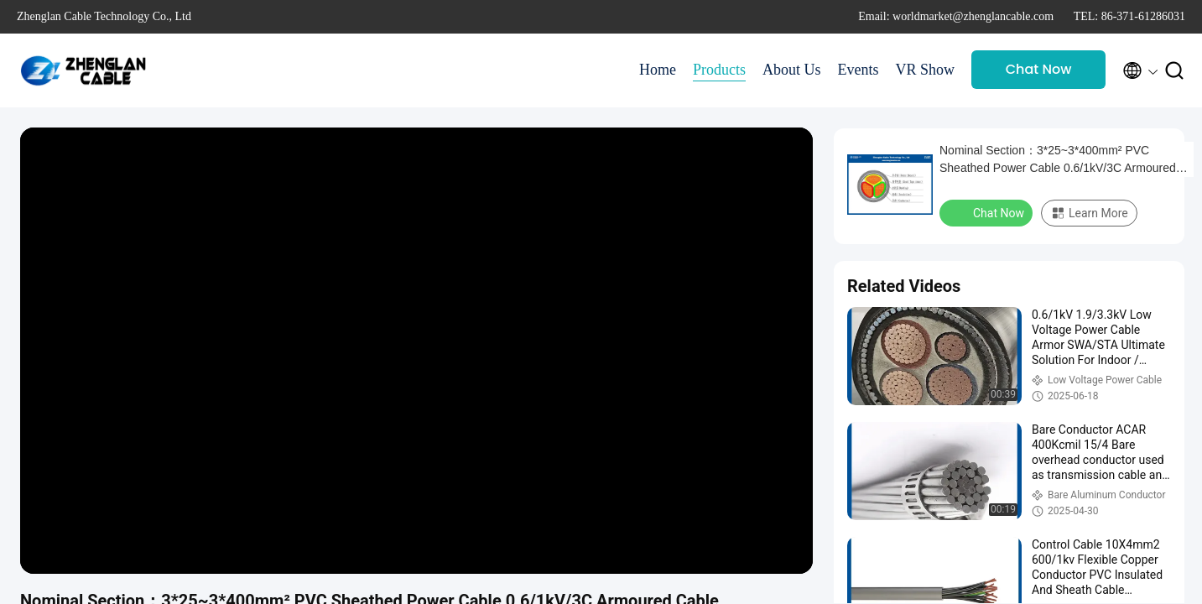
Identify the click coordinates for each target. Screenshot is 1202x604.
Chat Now (1039, 69)
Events (857, 69)
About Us (791, 69)
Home (657, 69)
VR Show (925, 69)
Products (719, 69)
